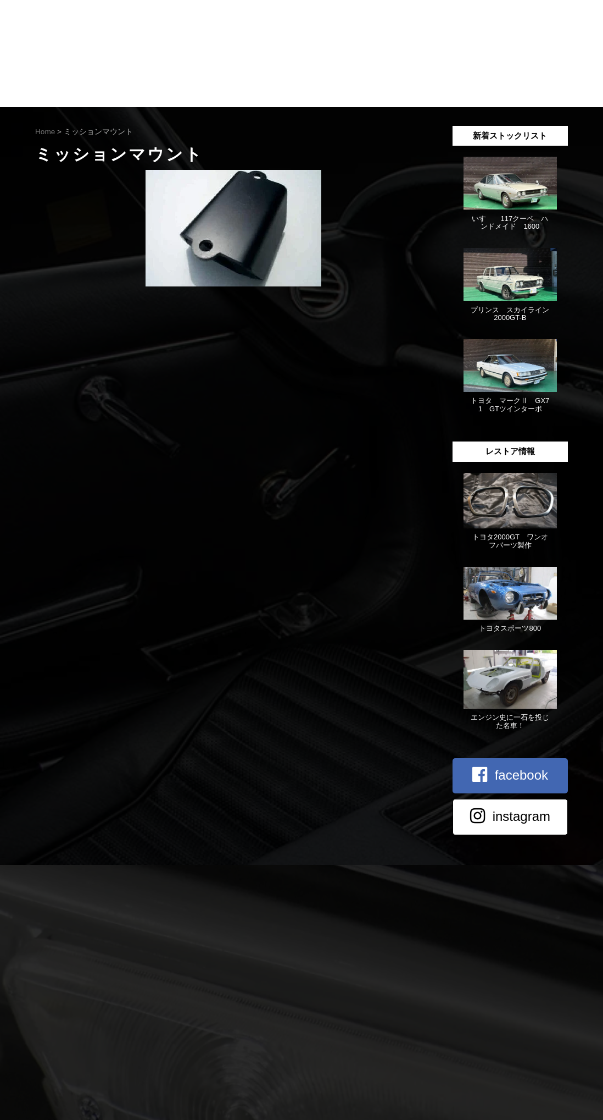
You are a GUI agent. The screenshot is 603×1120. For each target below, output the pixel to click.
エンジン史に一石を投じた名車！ (510, 721)
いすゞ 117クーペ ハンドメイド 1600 (510, 222)
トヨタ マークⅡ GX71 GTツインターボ (510, 404)
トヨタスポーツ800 (510, 628)
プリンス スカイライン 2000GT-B (513, 314)
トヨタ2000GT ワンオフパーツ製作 (510, 541)
